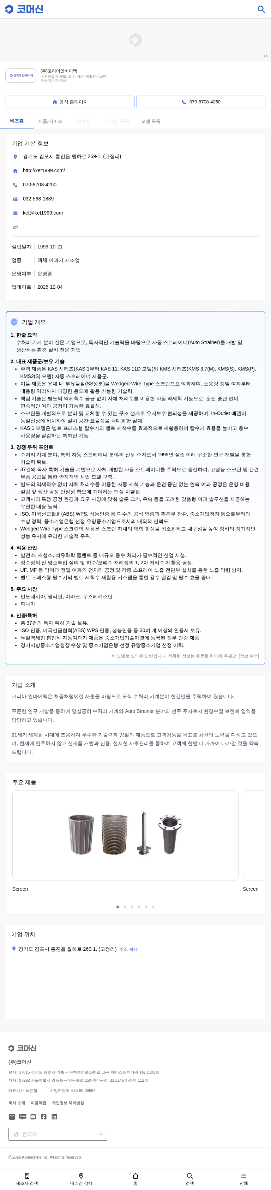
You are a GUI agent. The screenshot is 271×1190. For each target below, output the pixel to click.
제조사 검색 (27, 1179)
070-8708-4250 (39, 184)
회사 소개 (16, 1103)
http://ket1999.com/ (44, 170)
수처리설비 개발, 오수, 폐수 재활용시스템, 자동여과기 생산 (74, 78)
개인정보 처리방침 (68, 1103)
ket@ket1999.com (43, 213)
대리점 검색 (81, 1179)
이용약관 (38, 1103)
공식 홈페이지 (70, 102)
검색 (190, 1179)
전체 (244, 1179)
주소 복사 (128, 949)
